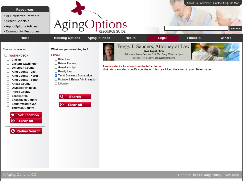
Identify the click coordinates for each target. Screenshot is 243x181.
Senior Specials (17, 21)
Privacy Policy (210, 174)
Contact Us (220, 3)
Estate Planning (67, 63)
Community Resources (23, 31)
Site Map (234, 3)
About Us (192, 3)
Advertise (205, 3)
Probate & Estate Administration (77, 79)
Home (25, 38)
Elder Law (64, 59)
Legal (162, 38)
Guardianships (67, 67)
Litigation (63, 83)
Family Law (65, 71)
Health (131, 38)
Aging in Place (99, 38)
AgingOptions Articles (22, 26)
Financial (194, 38)
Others (226, 38)
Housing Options (67, 38)
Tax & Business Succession (75, 75)
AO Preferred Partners (22, 16)
